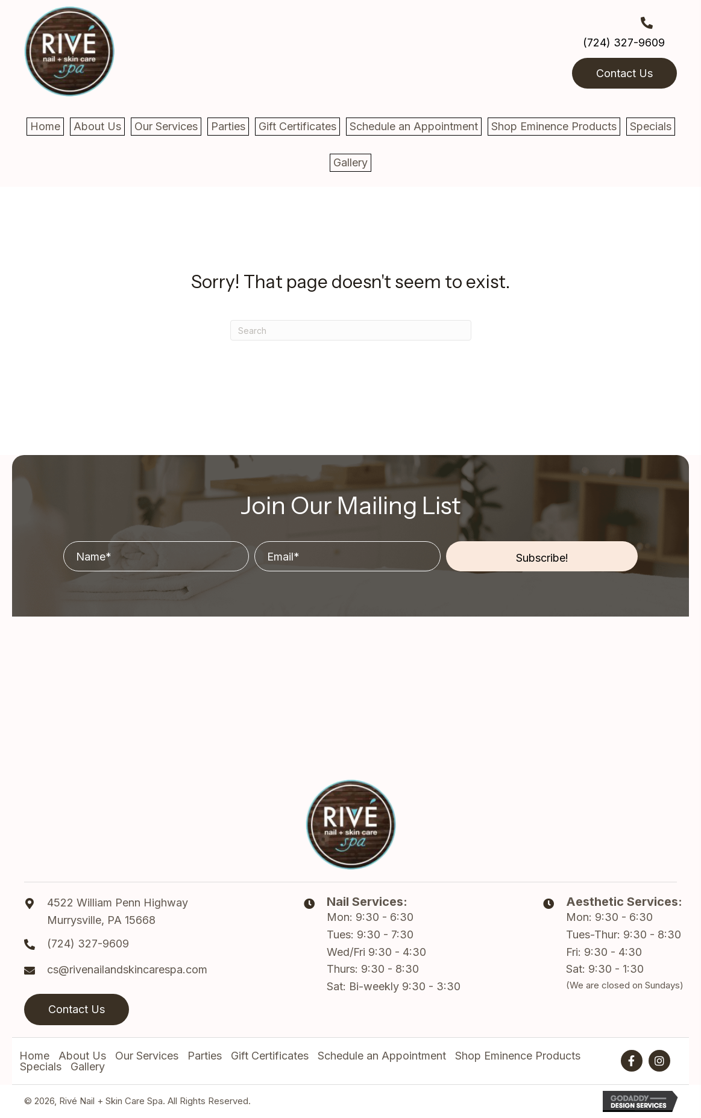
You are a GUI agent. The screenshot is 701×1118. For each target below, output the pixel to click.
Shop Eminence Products (517, 1055)
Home (34, 1055)
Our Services (146, 1055)
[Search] (350, 330)
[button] (542, 556)
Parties (204, 1055)
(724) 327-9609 (624, 42)
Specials (40, 1066)
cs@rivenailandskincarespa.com (127, 969)
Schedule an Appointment (382, 1055)
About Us (82, 1055)
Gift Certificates (270, 1055)
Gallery (88, 1066)
